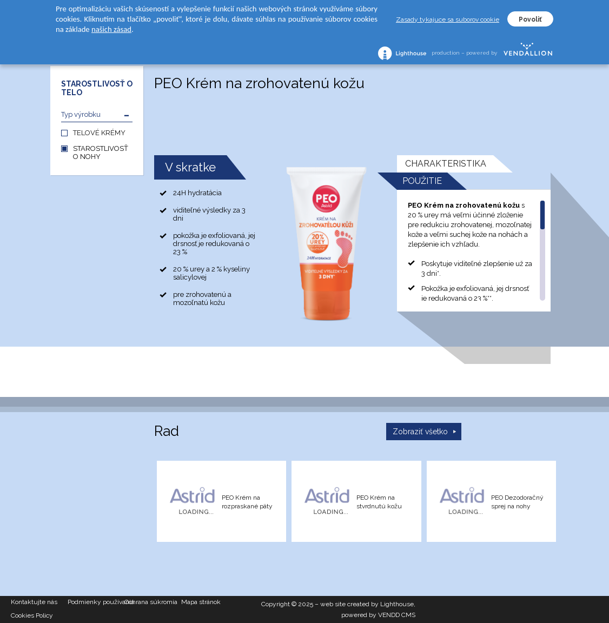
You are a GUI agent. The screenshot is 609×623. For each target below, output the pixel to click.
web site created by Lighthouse (367, 604)
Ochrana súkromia (150, 602)
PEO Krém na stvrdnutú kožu (379, 502)
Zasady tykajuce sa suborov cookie (447, 19)
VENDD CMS (396, 615)
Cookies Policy (32, 615)
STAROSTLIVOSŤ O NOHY (100, 152)
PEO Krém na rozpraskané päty (247, 502)
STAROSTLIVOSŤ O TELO (97, 88)
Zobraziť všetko (420, 431)
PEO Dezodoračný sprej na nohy (517, 502)
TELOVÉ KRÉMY (99, 133)
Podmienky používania (96, 602)
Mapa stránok (201, 602)
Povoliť (530, 19)
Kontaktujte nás (34, 602)
